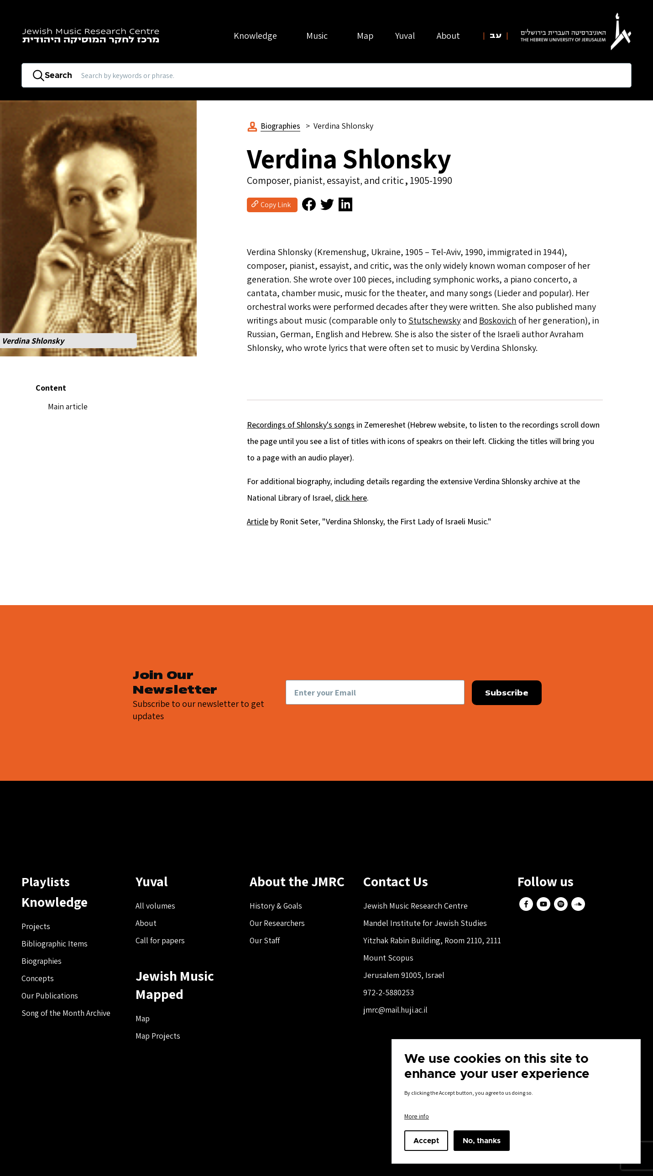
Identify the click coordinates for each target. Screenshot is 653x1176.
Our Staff (265, 941)
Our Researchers (278, 923)
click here (351, 498)
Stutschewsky (435, 321)
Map (365, 36)
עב (496, 35)
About (146, 923)
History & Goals (276, 906)
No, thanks (482, 1141)
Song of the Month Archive (67, 1013)
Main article (68, 406)
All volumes (155, 906)
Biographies (281, 125)
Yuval (405, 36)
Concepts (37, 978)
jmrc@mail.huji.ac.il (396, 1010)
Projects (36, 926)
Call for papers (161, 941)
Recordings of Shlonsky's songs (301, 425)
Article (257, 522)
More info (416, 1116)
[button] (98, 228)
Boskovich (499, 321)
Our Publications (50, 996)
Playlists (47, 882)
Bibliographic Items (55, 944)
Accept (426, 1141)
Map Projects (158, 1036)
